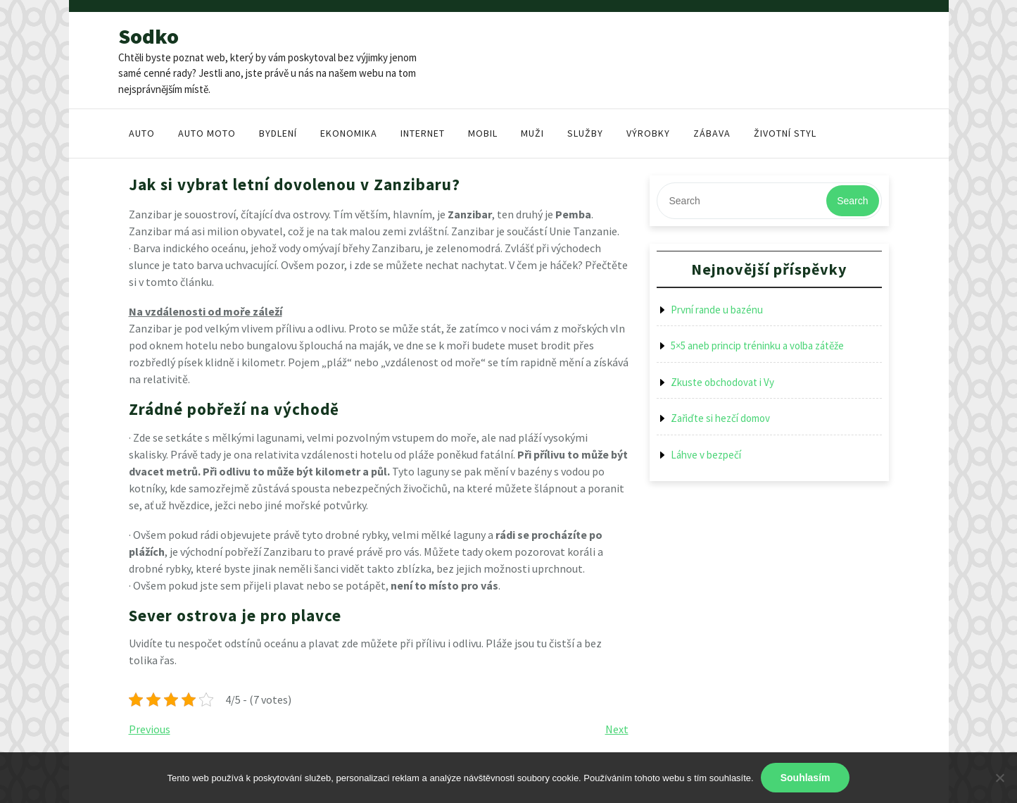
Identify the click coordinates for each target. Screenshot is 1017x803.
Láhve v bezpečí (706, 454)
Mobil (483, 133)
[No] (999, 778)
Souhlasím (805, 777)
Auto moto (207, 133)
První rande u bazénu (717, 309)
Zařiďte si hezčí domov (720, 418)
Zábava (712, 133)
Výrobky (648, 133)
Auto (142, 133)
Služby (585, 133)
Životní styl (785, 133)
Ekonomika (348, 133)
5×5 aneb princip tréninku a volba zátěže (757, 345)
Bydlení (278, 133)
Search (852, 200)
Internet (422, 133)
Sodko (148, 36)
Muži (532, 133)
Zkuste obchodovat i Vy (722, 382)
